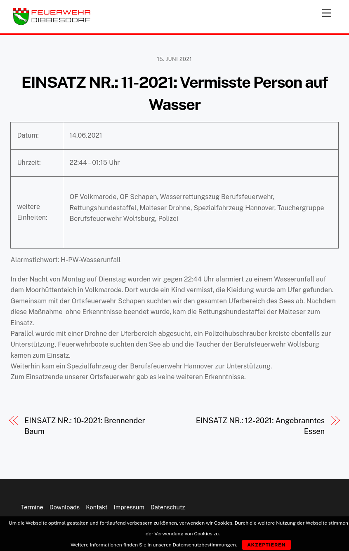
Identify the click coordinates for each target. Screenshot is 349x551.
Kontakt (97, 507)
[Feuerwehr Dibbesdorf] (51, 23)
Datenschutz (168, 507)
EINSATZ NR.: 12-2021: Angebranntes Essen (260, 426)
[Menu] (326, 11)
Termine (32, 507)
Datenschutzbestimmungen (204, 545)
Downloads (65, 507)
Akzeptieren (266, 545)
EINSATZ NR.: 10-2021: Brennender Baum (84, 426)
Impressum (129, 507)
